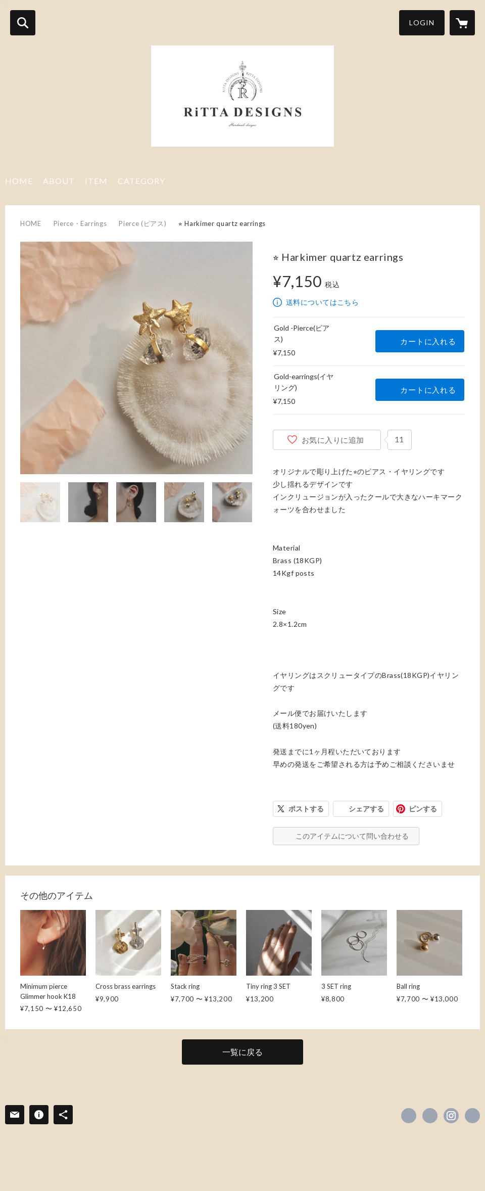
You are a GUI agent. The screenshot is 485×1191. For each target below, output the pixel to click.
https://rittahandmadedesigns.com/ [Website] (472, 1115)
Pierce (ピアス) (142, 223)
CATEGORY (141, 181)
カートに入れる (428, 341)
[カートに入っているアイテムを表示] (462, 22)
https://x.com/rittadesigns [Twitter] (430, 1115)
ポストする (306, 808)
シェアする (366, 808)
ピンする (423, 808)
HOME (19, 181)
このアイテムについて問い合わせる (352, 836)
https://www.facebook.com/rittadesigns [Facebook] (408, 1115)
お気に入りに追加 (333, 439)
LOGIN (421, 22)
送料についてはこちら (322, 302)
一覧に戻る (242, 1052)
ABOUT (59, 181)
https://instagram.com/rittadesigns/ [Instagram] (451, 1115)
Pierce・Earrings (80, 223)
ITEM (96, 181)
